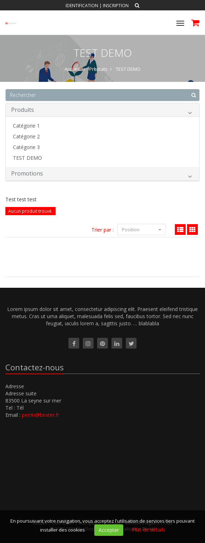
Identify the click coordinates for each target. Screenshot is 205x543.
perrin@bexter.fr (40, 414)
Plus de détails (148, 529)
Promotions (101, 174)
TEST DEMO (27, 157)
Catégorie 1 (26, 125)
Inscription (116, 6)
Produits (101, 111)
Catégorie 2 (26, 136)
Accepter (109, 530)
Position (141, 229)
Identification (82, 6)
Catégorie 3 (26, 147)
